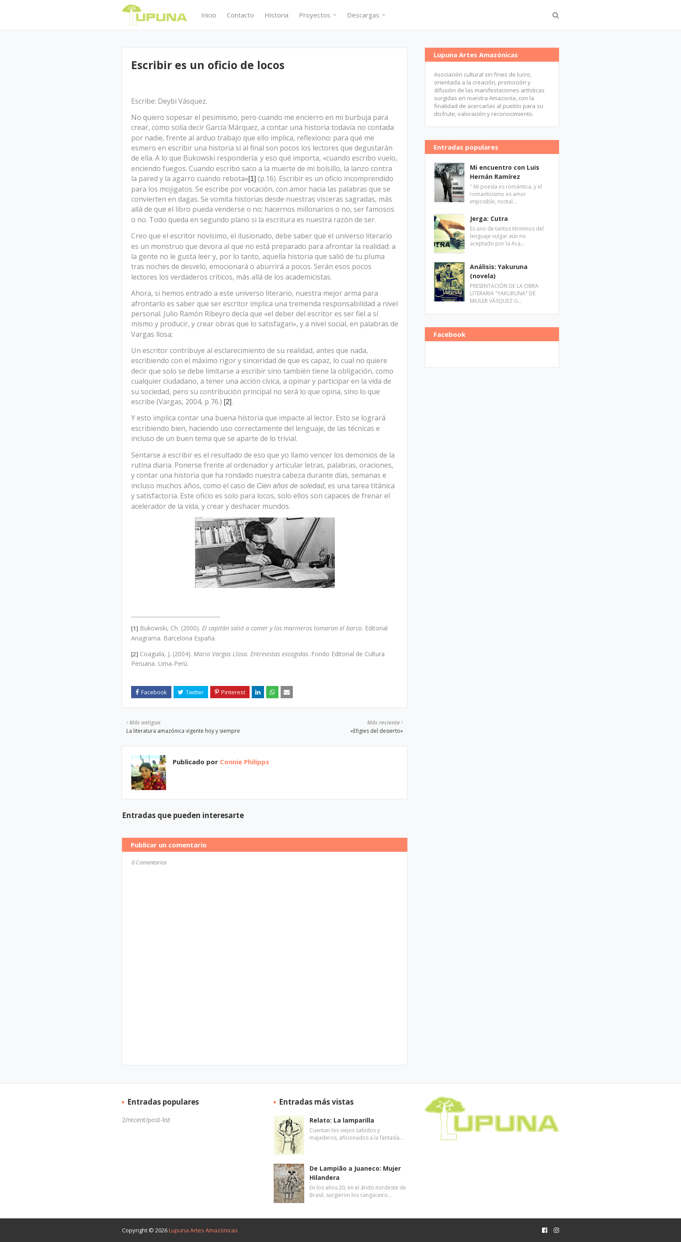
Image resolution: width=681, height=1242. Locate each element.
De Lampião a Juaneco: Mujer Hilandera (355, 1173)
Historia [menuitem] (276, 14)
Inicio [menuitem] (208, 14)
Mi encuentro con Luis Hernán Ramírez (504, 172)
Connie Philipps (243, 761)
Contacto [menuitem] (240, 14)
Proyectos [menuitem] (314, 14)
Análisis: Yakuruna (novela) (499, 271)
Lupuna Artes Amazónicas (203, 1230)
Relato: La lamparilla (341, 1120)
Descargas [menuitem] (363, 14)
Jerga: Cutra (489, 218)
